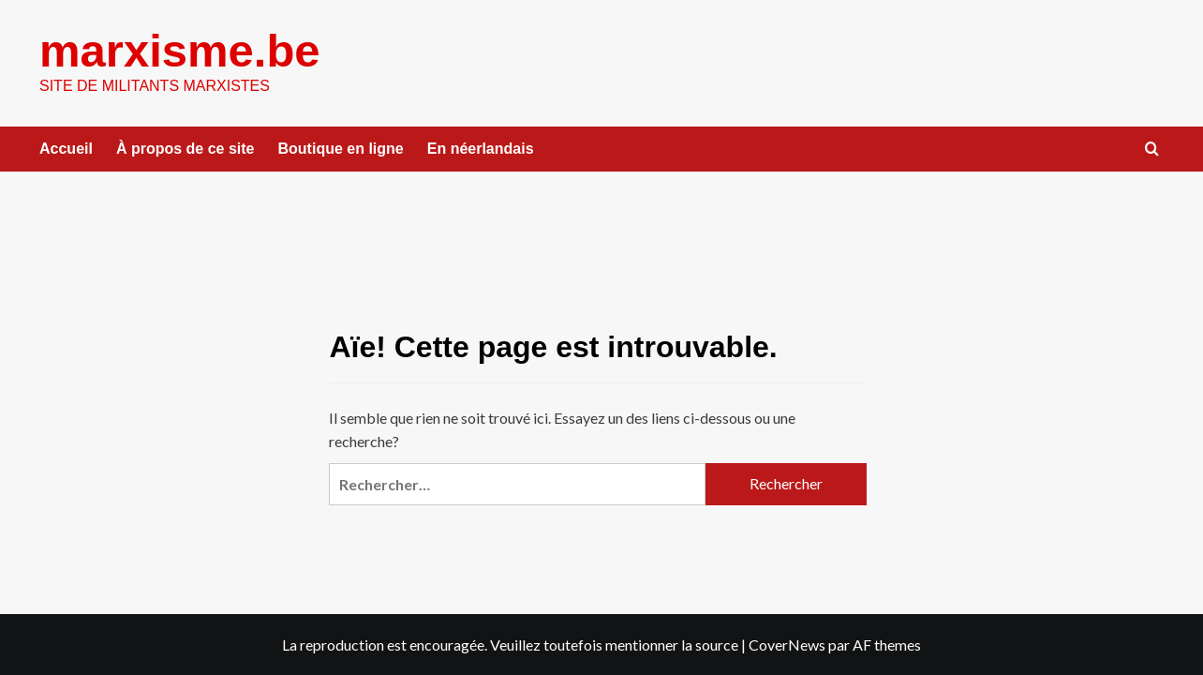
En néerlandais (480, 149)
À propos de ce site (185, 149)
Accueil (66, 149)
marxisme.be (179, 50)
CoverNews (787, 644)
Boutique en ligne (341, 149)
